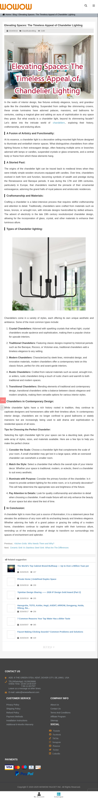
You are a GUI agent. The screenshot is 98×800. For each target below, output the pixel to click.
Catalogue (59, 795)
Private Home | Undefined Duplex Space (36, 579)
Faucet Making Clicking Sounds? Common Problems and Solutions (50, 632)
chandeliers (59, 123)
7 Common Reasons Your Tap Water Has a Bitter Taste (43, 618)
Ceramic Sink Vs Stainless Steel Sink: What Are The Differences (39, 547)
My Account (39, 795)
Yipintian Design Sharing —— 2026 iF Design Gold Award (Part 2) (49, 592)
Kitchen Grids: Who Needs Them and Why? (34, 543)
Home (6, 14)
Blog (15, 14)
